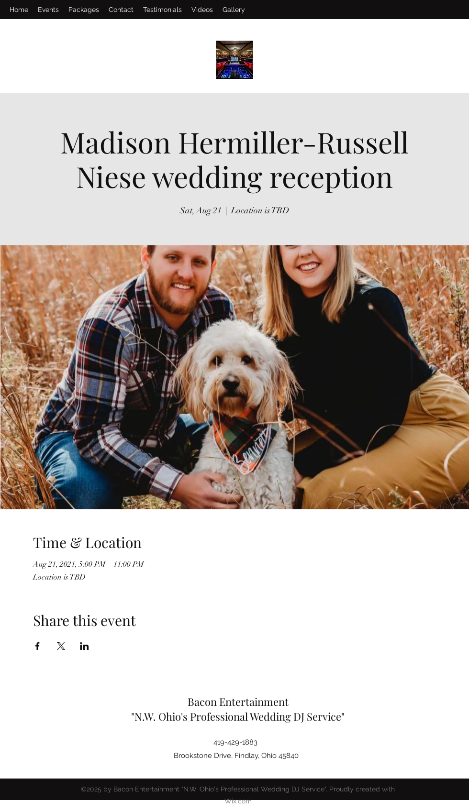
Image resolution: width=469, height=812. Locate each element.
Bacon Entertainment (238, 701)
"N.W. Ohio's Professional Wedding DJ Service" (238, 716)
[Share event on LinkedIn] (84, 646)
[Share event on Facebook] (37, 646)
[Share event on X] (61, 646)
